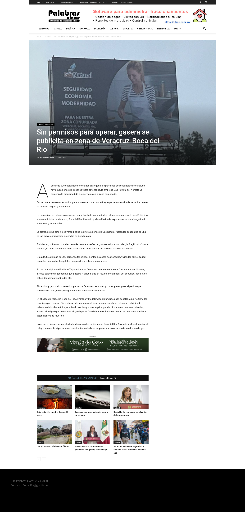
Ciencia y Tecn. (145, 28)
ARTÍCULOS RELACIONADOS (82, 378)
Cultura (113, 28)
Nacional (84, 28)
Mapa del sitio (126, 2)
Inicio (39, 36)
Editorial (44, 28)
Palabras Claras (47, 157)
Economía (99, 28)
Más (177, 28)
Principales (49, 125)
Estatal (58, 28)
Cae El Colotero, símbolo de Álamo (53, 446)
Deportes (128, 28)
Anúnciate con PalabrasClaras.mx (94, 2)
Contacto (114, 2)
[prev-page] (39, 459)
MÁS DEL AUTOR (108, 378)
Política (70, 28)
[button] (204, 29)
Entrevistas (163, 28)
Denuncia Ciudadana (68, 2)
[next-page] (44, 459)
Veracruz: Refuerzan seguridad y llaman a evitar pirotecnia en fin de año (129, 449)
